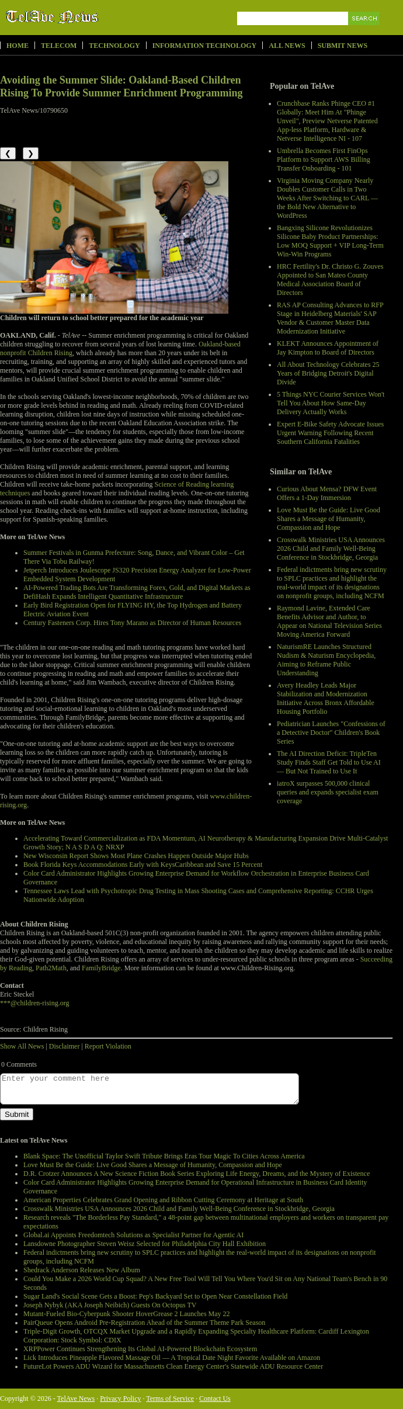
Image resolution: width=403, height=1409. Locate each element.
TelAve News (86, 17)
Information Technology (204, 45)
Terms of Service (170, 1398)
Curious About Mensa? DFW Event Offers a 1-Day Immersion (327, 493)
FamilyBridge (101, 968)
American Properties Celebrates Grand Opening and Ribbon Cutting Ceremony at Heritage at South (163, 1200)
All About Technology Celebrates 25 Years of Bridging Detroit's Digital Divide (328, 373)
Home (17, 45)
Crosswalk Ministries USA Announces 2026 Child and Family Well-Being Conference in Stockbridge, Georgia (331, 548)
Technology (114, 45)
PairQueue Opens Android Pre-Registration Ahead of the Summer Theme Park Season (144, 1322)
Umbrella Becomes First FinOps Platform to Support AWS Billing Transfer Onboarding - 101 (323, 159)
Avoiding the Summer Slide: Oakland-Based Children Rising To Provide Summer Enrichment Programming (121, 86)
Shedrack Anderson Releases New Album (81, 1270)
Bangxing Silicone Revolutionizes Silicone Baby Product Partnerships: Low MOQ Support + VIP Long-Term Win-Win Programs (330, 241)
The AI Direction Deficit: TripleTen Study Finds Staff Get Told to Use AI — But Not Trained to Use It (329, 762)
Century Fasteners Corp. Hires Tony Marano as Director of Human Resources (132, 623)
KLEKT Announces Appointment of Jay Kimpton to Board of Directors (327, 347)
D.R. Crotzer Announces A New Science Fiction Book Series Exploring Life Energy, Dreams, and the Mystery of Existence (196, 1173)
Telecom (59, 45)
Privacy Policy (120, 1398)
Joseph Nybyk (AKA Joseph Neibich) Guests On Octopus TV (109, 1305)
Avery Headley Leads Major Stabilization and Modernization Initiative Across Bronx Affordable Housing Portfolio (325, 698)
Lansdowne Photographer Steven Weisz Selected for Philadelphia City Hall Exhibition (144, 1244)
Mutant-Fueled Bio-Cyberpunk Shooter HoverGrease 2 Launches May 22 (126, 1314)
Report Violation (108, 1046)
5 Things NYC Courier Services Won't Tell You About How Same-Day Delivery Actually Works (330, 403)
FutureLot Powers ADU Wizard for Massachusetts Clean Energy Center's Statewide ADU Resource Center (173, 1366)
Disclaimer (64, 1046)
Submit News (342, 45)
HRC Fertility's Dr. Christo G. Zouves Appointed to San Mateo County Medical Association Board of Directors (330, 279)
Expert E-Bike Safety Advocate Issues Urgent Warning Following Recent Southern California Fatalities (330, 433)
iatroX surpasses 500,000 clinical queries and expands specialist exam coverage (327, 792)
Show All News (22, 1046)
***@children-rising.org (34, 1003)
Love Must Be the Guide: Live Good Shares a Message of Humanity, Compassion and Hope (328, 519)
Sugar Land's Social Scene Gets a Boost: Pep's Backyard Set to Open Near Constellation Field (155, 1296)
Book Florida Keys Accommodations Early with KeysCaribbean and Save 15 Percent (142, 864)
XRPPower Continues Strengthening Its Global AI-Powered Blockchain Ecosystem (140, 1349)
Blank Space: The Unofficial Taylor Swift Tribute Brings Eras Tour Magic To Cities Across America (164, 1156)
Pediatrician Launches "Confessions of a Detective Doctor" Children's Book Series (331, 732)
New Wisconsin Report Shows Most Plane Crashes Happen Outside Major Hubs (136, 856)
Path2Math (51, 968)
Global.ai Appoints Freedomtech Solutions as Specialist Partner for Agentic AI (133, 1235)
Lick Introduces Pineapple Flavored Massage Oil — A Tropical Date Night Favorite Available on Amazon (171, 1358)
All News (287, 45)
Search (365, 32)
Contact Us (215, 1398)
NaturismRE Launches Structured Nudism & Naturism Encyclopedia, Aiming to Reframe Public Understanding (326, 660)
